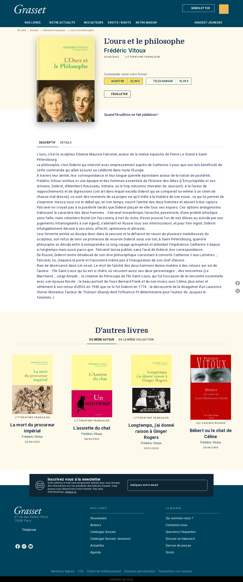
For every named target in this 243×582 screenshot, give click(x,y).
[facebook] (17, 546)
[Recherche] (224, 9)
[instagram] (24, 546)
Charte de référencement (104, 571)
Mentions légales (63, 571)
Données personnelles (139, 571)
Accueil (21, 30)
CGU (81, 571)
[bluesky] (30, 546)
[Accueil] (30, 9)
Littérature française (53, 30)
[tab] (18, 22)
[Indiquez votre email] (163, 485)
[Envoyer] (202, 485)
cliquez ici (70, 492)
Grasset (34, 30)
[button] (199, 8)
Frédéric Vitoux (125, 50)
